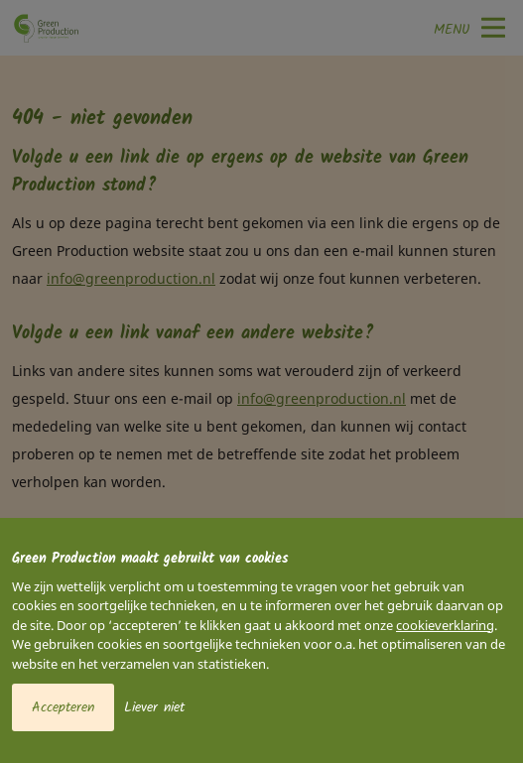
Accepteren (63, 707)
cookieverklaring (445, 625)
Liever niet (154, 707)
